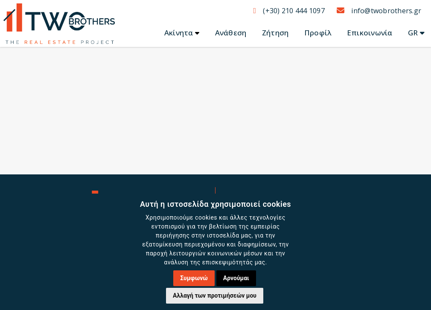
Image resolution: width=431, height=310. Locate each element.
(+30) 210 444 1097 (288, 10)
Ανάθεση (231, 33)
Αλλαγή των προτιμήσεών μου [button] (214, 295)
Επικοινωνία (370, 33)
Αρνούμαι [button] (236, 278)
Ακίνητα (178, 33)
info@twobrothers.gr (379, 10)
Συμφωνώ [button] (194, 278)
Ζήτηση (275, 33)
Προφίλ (318, 33)
